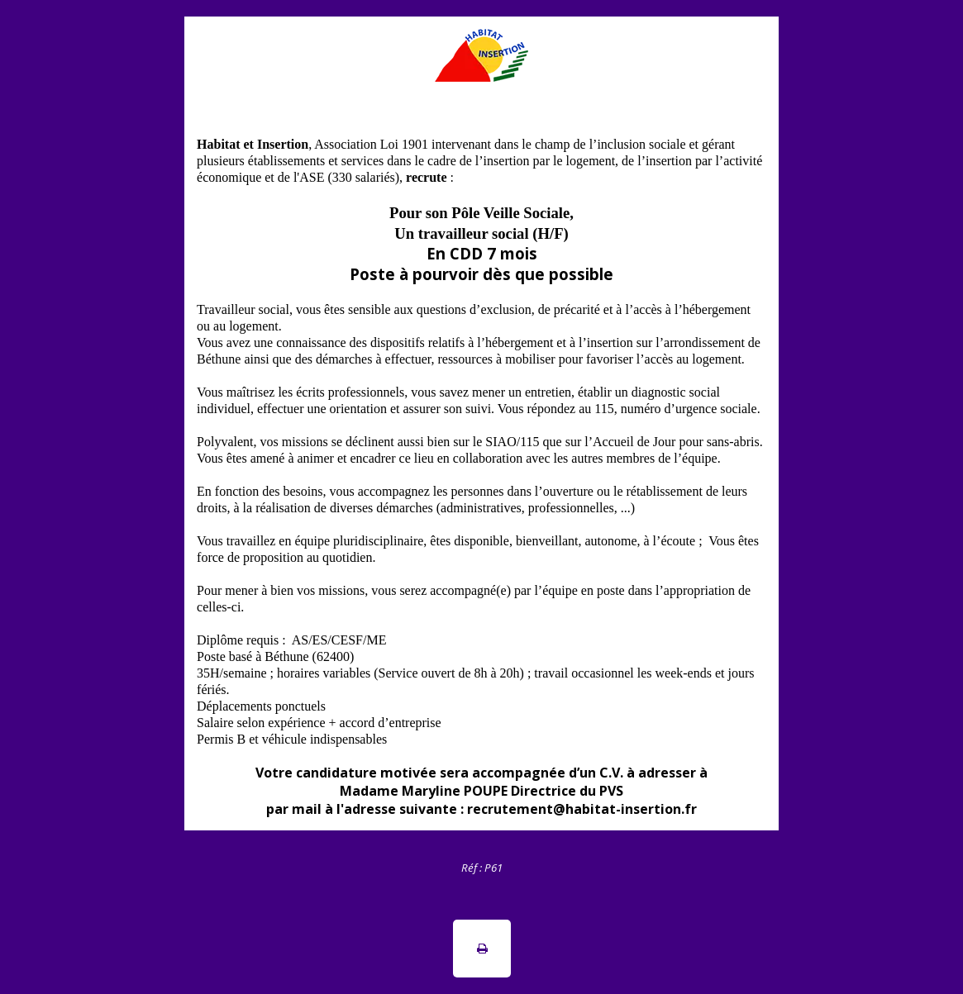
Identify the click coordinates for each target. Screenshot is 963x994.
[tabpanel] (481, 867)
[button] (482, 948)
